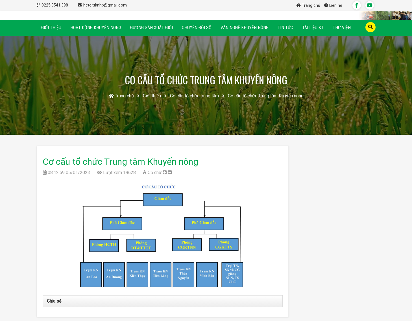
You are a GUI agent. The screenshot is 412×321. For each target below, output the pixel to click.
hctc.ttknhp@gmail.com (105, 5)
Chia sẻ (54, 301)
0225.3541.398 (55, 5)
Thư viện (342, 27)
